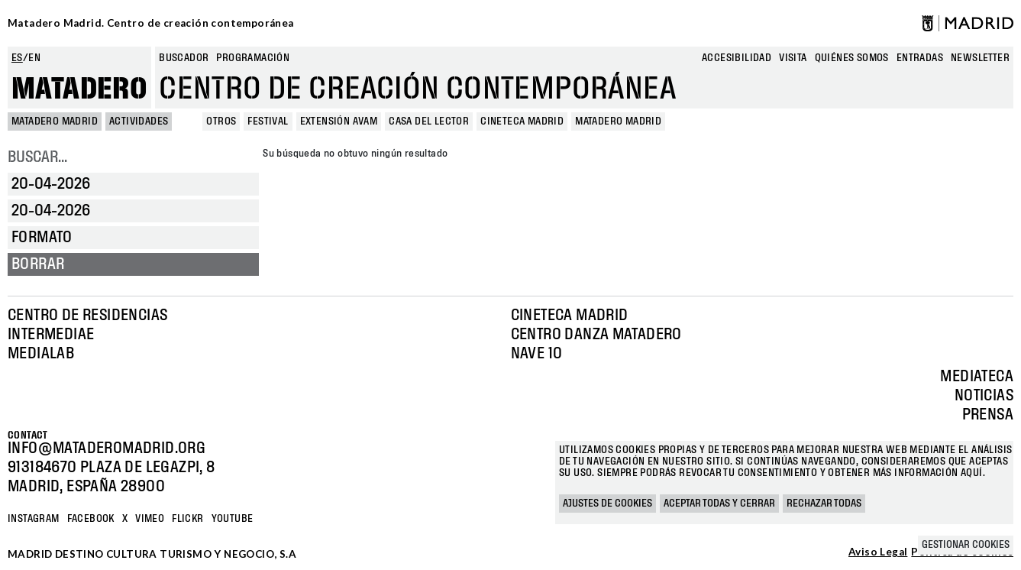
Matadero (79, 89)
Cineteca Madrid (569, 315)
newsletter (980, 58)
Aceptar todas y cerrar (719, 503)
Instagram (34, 518)
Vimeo (149, 518)
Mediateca (976, 376)
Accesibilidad (736, 58)
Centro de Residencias (87, 315)
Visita (792, 58)
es (17, 58)
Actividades (138, 121)
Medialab (41, 353)
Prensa (987, 415)
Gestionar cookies (966, 544)
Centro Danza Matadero (596, 334)
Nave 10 (537, 353)
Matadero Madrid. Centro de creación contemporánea (151, 23)
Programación (252, 58)
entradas (920, 58)
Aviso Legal (877, 552)
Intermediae (51, 334)
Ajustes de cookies (607, 503)
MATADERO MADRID (54, 121)
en (34, 58)
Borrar (37, 264)
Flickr (187, 518)
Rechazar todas (824, 503)
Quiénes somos (852, 58)
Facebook (91, 518)
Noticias (984, 395)
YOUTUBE (233, 518)
